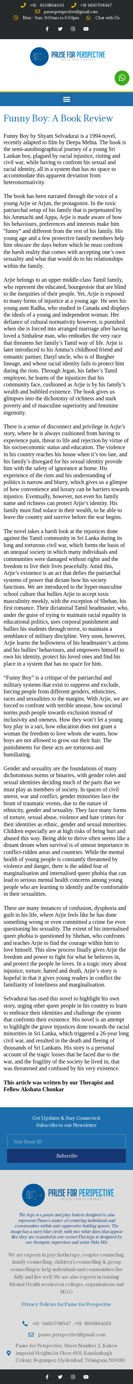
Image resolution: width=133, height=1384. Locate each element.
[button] (66, 99)
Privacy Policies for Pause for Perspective (67, 1304)
